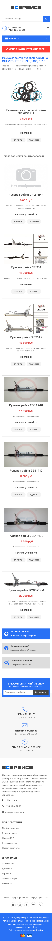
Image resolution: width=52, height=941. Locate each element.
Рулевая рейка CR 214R (26, 337)
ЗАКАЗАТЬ (18, 140)
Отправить (40, 692)
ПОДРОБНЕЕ (34, 140)
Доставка (7, 868)
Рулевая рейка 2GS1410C (26, 535)
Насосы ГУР (8, 838)
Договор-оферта (10, 898)
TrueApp (39, 930)
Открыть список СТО (21, 665)
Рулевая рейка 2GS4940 (26, 405)
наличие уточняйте (26, 214)
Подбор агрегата (10, 828)
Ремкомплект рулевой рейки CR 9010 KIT (26, 112)
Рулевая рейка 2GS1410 (26, 470)
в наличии (26, 133)
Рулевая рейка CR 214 (26, 267)
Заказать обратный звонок (23, 650)
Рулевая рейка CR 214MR (26, 194)
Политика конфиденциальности (34, 898)
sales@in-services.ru (13, 812)
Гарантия (6, 873)
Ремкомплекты (9, 843)
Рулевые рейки (9, 833)
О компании (8, 863)
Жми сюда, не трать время (23, 636)
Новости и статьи (11, 848)
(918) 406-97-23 (11, 806)
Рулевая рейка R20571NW (26, 590)
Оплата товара (9, 878)
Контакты (7, 883)
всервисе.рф (22, 918)
